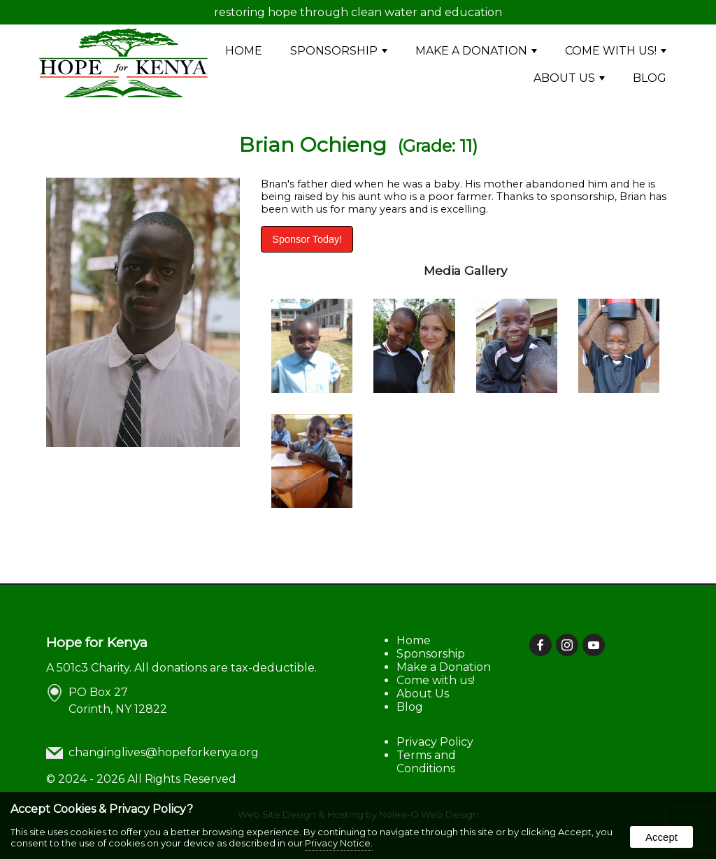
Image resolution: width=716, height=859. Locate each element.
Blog (649, 78)
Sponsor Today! (307, 239)
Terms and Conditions (426, 761)
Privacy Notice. (339, 843)
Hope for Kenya (97, 642)
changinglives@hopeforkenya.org (164, 752)
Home (243, 50)
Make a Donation (476, 50)
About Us (569, 78)
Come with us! (615, 50)
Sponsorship (338, 50)
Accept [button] (661, 837)
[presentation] (541, 646)
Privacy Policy (434, 741)
